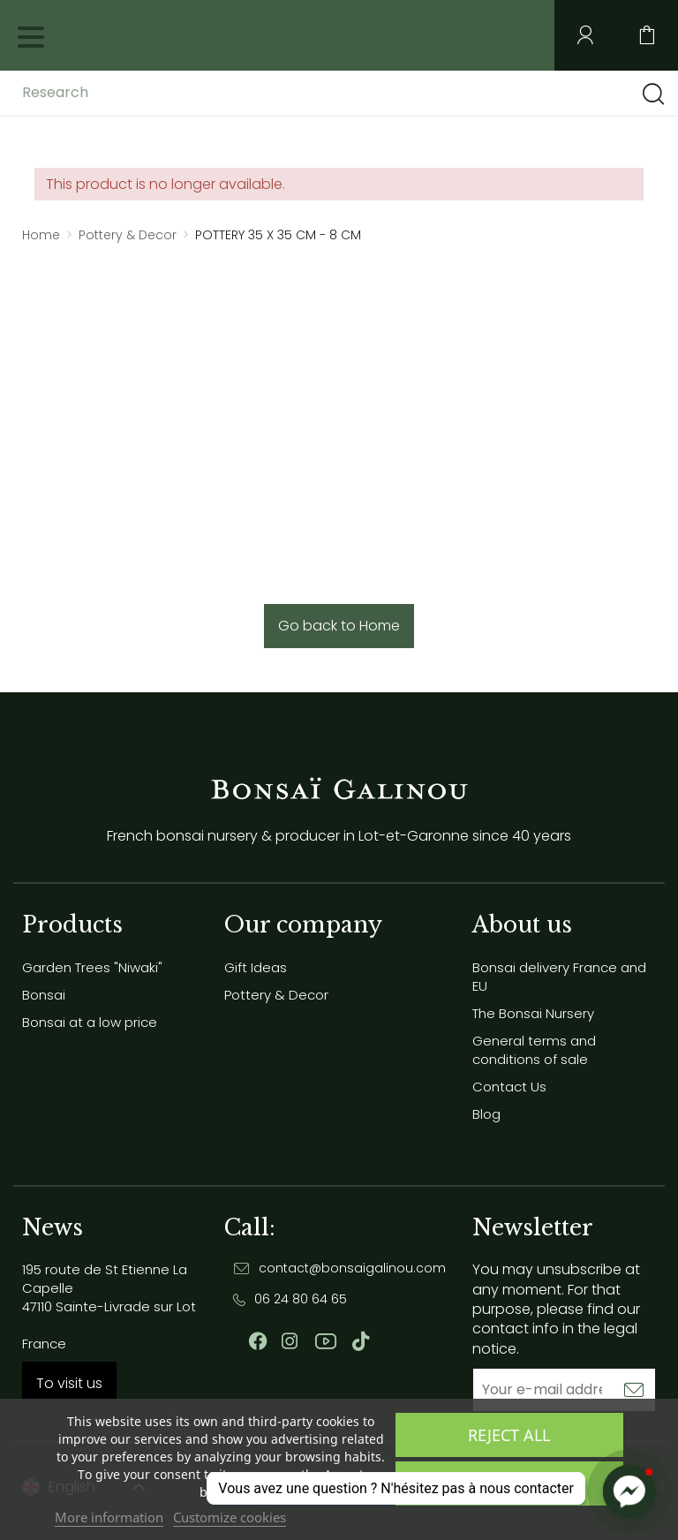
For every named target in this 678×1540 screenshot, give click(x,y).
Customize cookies (229, 1517)
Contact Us (509, 1086)
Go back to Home (339, 625)
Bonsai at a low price (89, 1022)
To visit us (69, 1383)
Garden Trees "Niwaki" (92, 967)
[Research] (161, 93)
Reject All (509, 1435)
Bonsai (43, 994)
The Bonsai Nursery (533, 1013)
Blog (486, 1114)
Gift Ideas (255, 967)
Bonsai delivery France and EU (559, 976)
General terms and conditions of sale (534, 1049)
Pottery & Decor (276, 994)
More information (109, 1517)
